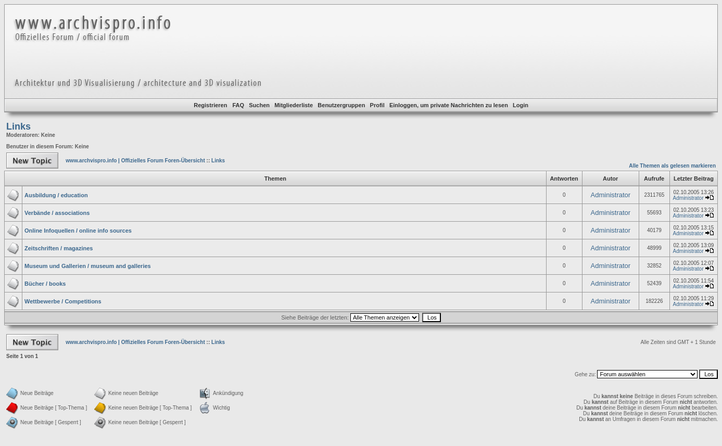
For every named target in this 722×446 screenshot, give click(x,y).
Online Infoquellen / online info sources (78, 230)
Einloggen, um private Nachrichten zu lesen (448, 105)
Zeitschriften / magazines (58, 248)
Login (520, 105)
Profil (377, 105)
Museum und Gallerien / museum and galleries (87, 266)
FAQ (238, 105)
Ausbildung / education (56, 195)
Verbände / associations (57, 213)
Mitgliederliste (293, 105)
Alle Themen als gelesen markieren (672, 166)
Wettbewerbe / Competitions (63, 301)
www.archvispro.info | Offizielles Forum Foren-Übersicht (135, 160)
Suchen (259, 105)
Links (18, 126)
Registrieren (210, 105)
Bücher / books (45, 284)
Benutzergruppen (341, 105)
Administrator (611, 195)
